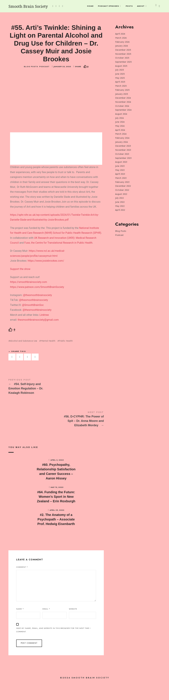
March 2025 (121, 86)
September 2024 (123, 110)
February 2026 (122, 42)
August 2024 (121, 114)
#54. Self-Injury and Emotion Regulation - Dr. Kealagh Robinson (56, 403)
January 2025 (121, 94)
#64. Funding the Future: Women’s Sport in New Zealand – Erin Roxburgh (56, 513)
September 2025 (123, 62)
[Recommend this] (86, 83)
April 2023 (120, 174)
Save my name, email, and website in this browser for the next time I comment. (53, 646)
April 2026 (120, 34)
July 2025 (119, 70)
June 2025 (120, 74)
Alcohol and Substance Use (23, 357)
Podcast (44, 83)
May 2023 (120, 170)
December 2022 (123, 186)
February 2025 (122, 90)
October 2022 (122, 190)
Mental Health (48, 357)
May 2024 (120, 126)
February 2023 (122, 182)
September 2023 (123, 158)
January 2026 (121, 46)
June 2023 (120, 166)
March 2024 (121, 134)
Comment (22, 583)
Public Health (66, 357)
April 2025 (120, 82)
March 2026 (121, 37)
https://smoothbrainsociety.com (28, 298)
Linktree (44, 331)
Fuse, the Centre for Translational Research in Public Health (58, 259)
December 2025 (123, 50)
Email (46, 625)
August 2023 (121, 162)
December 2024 (123, 98)
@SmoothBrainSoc (33, 321)
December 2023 (123, 146)
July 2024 (119, 118)
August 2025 (121, 66)
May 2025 (120, 78)
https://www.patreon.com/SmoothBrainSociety (37, 303)
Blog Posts (31, 83)
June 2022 (120, 202)
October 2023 (122, 154)
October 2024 (122, 106)
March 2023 (121, 178)
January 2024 (121, 142)
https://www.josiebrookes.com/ (46, 277)
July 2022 (119, 198)
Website (73, 625)
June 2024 (120, 122)
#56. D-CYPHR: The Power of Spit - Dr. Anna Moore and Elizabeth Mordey (56, 436)
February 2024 (122, 138)
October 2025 (122, 58)
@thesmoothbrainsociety (37, 311)
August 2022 (121, 194)
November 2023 (123, 150)
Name (20, 625)
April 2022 (120, 210)
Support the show (20, 285)
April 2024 (120, 130)
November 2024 (123, 102)
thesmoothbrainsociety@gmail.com (38, 336)
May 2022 (120, 206)
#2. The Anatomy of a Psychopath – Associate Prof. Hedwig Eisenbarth (56, 536)
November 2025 (123, 54)
